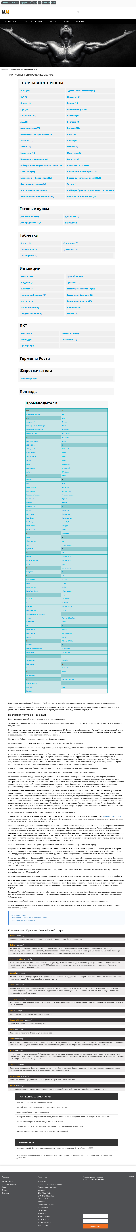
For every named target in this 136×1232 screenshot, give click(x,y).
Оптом (66, 21)
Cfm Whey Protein (45, 1193)
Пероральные (25, 3)
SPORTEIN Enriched (46, 1196)
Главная (5, 1177)
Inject (35, 3)
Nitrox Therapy (43, 1219)
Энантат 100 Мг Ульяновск (23, 920)
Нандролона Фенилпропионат (50, 1184)
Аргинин (41, 1202)
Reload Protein (44, 1199)
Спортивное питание (10, 3)
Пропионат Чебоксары (112, 816)
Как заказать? (10, 21)
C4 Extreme (42, 1210)
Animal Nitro (42, 1181)
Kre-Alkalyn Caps (44, 1222)
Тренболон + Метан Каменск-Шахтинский (29, 918)
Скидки (52, 21)
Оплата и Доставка (33, 21)
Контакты (81, 21)
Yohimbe (41, 1190)
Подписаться (95, 1226)
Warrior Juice (43, 1225)
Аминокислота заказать (47, 1187)
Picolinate (42, 1213)
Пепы (53, 3)
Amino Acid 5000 (44, 1208)
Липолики (46, 3)
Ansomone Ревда (19, 915)
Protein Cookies (44, 1216)
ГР (39, 3)
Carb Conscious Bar (46, 1205)
